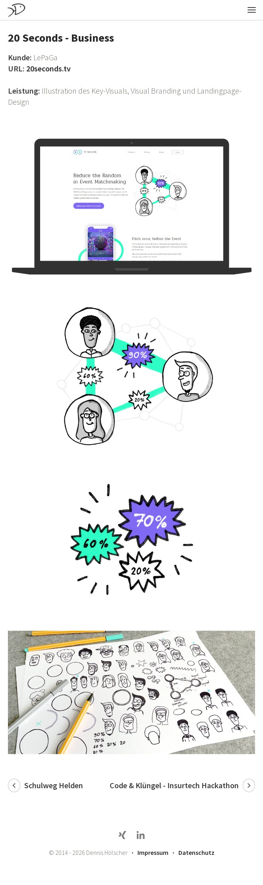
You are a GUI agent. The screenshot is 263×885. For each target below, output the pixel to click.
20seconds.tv (48, 68)
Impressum (152, 852)
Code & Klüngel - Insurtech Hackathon (174, 785)
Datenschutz (196, 852)
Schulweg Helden (53, 785)
